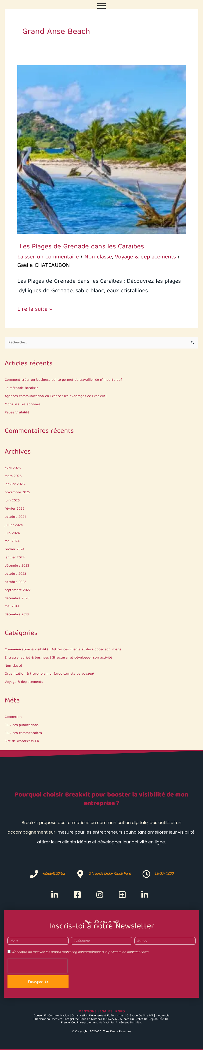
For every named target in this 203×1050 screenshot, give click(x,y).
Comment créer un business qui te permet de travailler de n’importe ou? (63, 380)
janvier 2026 (15, 484)
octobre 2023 (15, 574)
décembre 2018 (17, 614)
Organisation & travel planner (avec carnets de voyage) (49, 674)
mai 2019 (12, 606)
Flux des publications (22, 725)
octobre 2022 (15, 582)
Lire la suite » (34, 309)
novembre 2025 (17, 492)
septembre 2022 (18, 590)
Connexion (13, 717)
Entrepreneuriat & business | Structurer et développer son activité (58, 658)
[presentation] (37, 966)
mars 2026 (13, 476)
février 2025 (14, 509)
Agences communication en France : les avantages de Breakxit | (56, 396)
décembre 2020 (17, 598)
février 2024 (14, 549)
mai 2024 (12, 541)
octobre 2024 (15, 517)
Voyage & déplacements (24, 682)
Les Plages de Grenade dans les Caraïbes (80, 247)
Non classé (13, 666)
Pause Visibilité (17, 412)
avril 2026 (13, 468)
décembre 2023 (17, 566)
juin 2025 (12, 500)
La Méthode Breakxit (21, 388)
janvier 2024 (15, 557)
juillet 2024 (14, 525)
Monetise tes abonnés (22, 404)
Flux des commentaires (23, 733)
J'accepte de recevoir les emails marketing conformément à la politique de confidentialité (80, 952)
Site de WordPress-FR (22, 741)
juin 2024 (12, 533)
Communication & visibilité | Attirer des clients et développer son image (63, 649)
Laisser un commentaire (48, 257)
